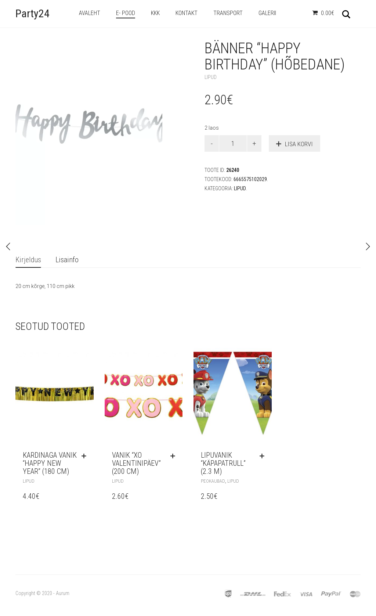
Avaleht (89, 13)
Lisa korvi (299, 144)
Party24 (32, 13)
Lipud (211, 77)
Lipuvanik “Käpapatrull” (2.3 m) (223, 463)
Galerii (267, 13)
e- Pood (125, 13)
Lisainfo (67, 259)
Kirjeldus (28, 259)
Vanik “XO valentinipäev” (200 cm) (136, 463)
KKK (155, 13)
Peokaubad (213, 481)
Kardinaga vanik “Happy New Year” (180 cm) (50, 463)
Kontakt (187, 13)
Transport (228, 13)
